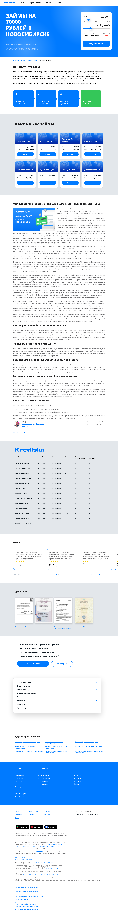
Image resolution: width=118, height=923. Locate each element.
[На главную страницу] (9, 3)
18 (96, 29)
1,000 (84, 21)
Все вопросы (62, 664)
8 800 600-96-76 (80, 814)
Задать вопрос (33, 664)
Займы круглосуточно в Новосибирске (29, 751)
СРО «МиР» (40, 851)
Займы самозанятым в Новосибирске (88, 747)
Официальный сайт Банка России (23, 857)
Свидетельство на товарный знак (43, 627)
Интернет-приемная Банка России (23, 859)
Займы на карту (20, 775)
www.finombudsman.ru (52, 868)
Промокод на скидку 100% (13, 44)
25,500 (96, 21)
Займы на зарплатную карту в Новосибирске (56, 747)
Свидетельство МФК (20, 627)
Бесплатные (78, 781)
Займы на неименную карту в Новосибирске (25, 747)
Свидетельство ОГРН (80, 627)
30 (109, 29)
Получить (96, 44)
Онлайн (76, 784)
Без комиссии (45, 778)
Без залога (77, 775)
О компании (47, 811)
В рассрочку (45, 784)
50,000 (108, 21)
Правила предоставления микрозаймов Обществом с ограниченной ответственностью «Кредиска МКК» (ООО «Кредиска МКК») (29, 898)
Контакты (18, 781)
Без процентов (46, 781)
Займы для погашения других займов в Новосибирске (89, 752)
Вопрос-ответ (20, 797)
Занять (22, 3)
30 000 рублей (45, 775)
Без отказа (77, 778)
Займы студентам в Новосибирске (27, 742)
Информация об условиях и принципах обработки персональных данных (40, 874)
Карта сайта (47, 815)
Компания (47, 3)
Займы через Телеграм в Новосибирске (54, 742)
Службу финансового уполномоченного (43, 862)
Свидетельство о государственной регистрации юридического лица (63, 627)
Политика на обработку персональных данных (27, 887)
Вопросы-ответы (34, 3)
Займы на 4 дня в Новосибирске (86, 742)
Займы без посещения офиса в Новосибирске (56, 752)
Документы (19, 778)
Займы (59, 3)
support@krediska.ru (94, 814)
